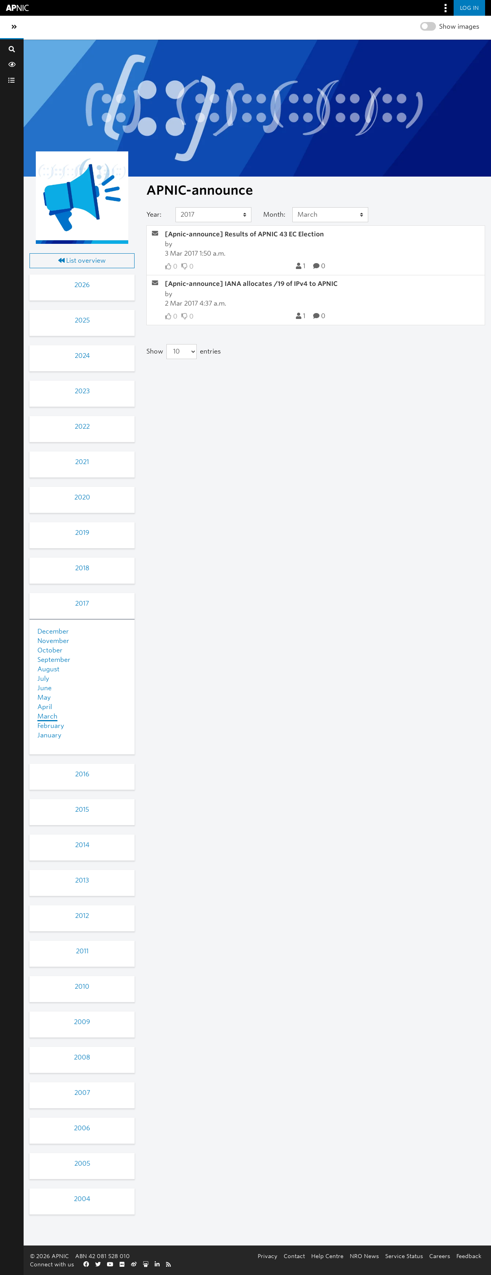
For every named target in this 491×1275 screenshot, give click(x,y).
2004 (82, 1199)
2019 (82, 532)
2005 (82, 1163)
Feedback (469, 1256)
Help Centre (327, 1256)
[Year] (213, 214)
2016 (82, 774)
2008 (82, 1057)
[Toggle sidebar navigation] (14, 27)
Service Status (404, 1256)
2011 (82, 951)
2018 (82, 568)
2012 (82, 915)
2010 (82, 986)
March (47, 716)
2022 (82, 426)
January (49, 735)
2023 (82, 391)
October (50, 650)
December (53, 631)
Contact (294, 1256)
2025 (82, 320)
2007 (82, 1092)
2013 (82, 880)
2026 (82, 285)
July (43, 678)
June (44, 688)
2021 (82, 462)
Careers (439, 1256)
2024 (82, 355)
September (53, 659)
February (50, 726)
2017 (82, 603)
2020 (82, 497)
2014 (82, 845)
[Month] (330, 214)
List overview (82, 260)
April (44, 707)
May (44, 697)
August (48, 669)
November (53, 641)
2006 (82, 1128)
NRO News (364, 1256)
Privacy (267, 1256)
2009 (82, 1022)
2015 (82, 809)
